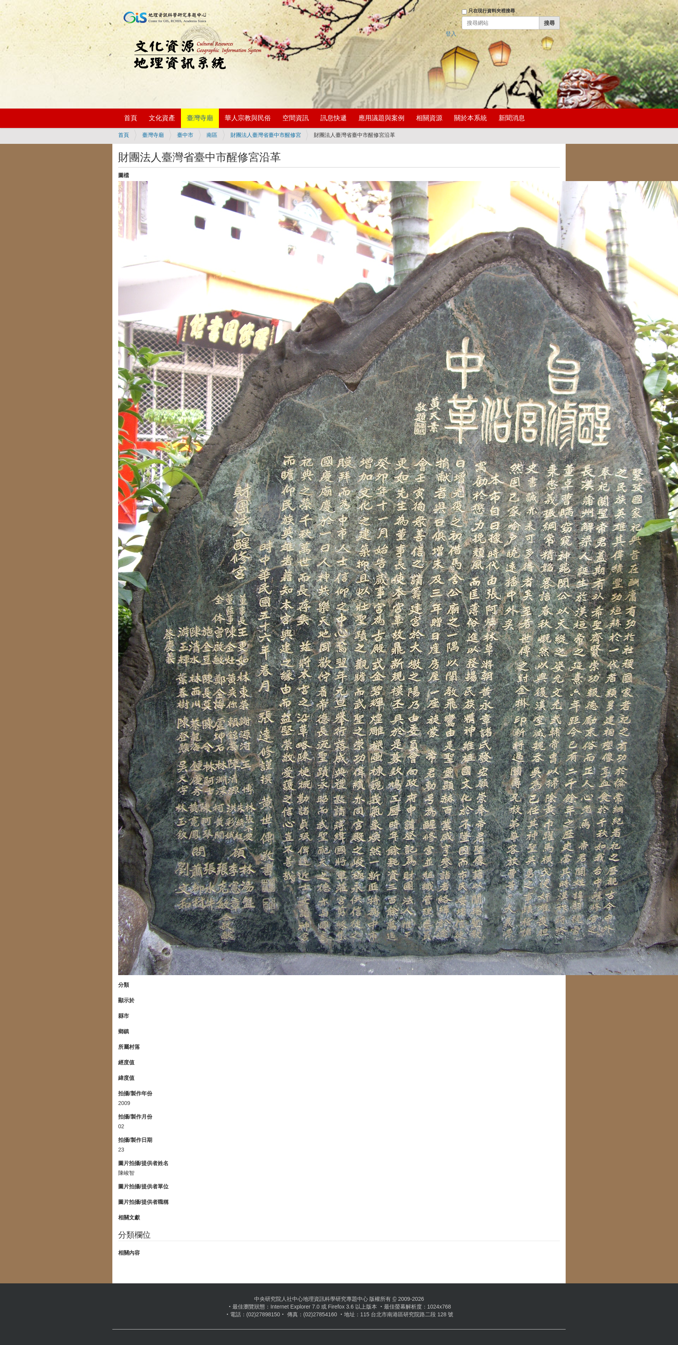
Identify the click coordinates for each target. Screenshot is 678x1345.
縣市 (123, 1016)
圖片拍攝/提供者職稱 (143, 1202)
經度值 (126, 1062)
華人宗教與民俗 (248, 118)
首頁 (130, 118)
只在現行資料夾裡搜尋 (491, 11)
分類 (123, 985)
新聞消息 (512, 118)
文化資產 (162, 118)
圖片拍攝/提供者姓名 (143, 1163)
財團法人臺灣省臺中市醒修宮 (266, 135)
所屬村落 (129, 1047)
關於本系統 (470, 118)
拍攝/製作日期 (135, 1140)
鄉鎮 (123, 1031)
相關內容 (129, 1253)
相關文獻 (129, 1217)
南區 (211, 135)
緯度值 (126, 1078)
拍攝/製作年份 (135, 1093)
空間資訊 (295, 118)
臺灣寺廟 (200, 118)
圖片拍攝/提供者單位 (143, 1186)
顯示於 (126, 1000)
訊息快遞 (333, 118)
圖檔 (123, 175)
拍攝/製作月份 (135, 1117)
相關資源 (429, 118)
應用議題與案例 (381, 118)
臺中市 (185, 135)
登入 (451, 34)
